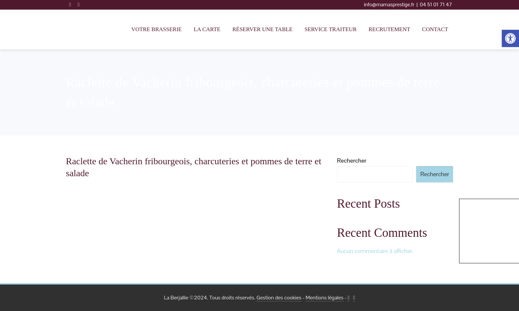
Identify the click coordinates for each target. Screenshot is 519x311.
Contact (435, 29)
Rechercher (351, 160)
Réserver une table (262, 29)
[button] (510, 38)
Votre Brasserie (156, 29)
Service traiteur (330, 29)
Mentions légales (324, 297)
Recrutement (389, 29)
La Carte (207, 29)
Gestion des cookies (279, 297)
